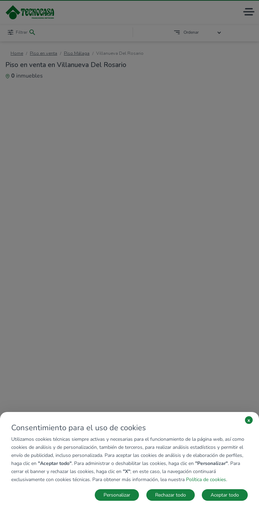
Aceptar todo (225, 495)
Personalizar (117, 495)
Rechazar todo (170, 495)
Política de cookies (206, 479)
